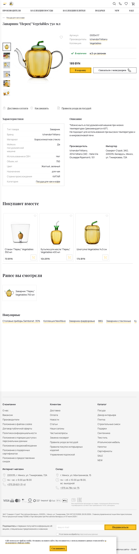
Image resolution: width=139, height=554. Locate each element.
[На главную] (11, 4)
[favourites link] (126, 3)
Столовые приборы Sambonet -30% (21, 321)
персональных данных (89, 534)
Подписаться (120, 527)
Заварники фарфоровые (82, 321)
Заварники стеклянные (118, 321)
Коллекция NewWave (54, 321)
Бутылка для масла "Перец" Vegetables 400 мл (55, 251)
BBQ (100, 321)
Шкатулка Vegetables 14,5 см (92, 249)
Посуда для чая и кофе (48, 181)
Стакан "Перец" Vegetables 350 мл (19, 251)
